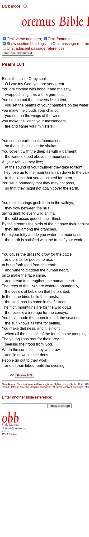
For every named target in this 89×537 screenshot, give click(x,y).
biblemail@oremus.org (14, 428)
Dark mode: (12, 6)
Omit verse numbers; (24, 39)
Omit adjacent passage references (36, 48)
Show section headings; (27, 44)
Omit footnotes (60, 39)
